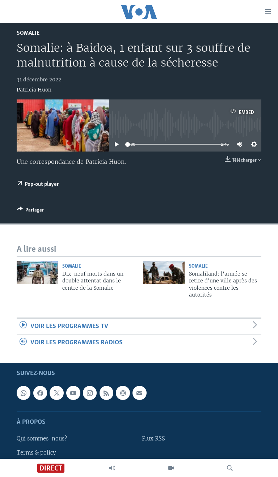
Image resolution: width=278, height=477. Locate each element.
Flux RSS (153, 439)
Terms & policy (36, 453)
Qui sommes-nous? (42, 439)
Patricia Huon (34, 89)
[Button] (30, 211)
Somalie (28, 33)
